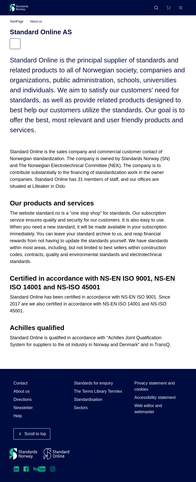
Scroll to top (32, 434)
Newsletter (23, 408)
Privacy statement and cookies (154, 386)
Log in (176, 9)
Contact (21, 383)
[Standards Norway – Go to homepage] (23, 9)
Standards (54, 9)
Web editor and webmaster (148, 408)
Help (18, 416)
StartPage (16, 26)
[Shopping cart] (157, 10)
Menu (19, 48)
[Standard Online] (56, 454)
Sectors (81, 408)
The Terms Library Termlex (98, 391)
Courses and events (90, 9)
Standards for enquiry (93, 383)
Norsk (138, 10)
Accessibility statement (155, 397)
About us (36, 26)
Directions (23, 399)
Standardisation (88, 399)
